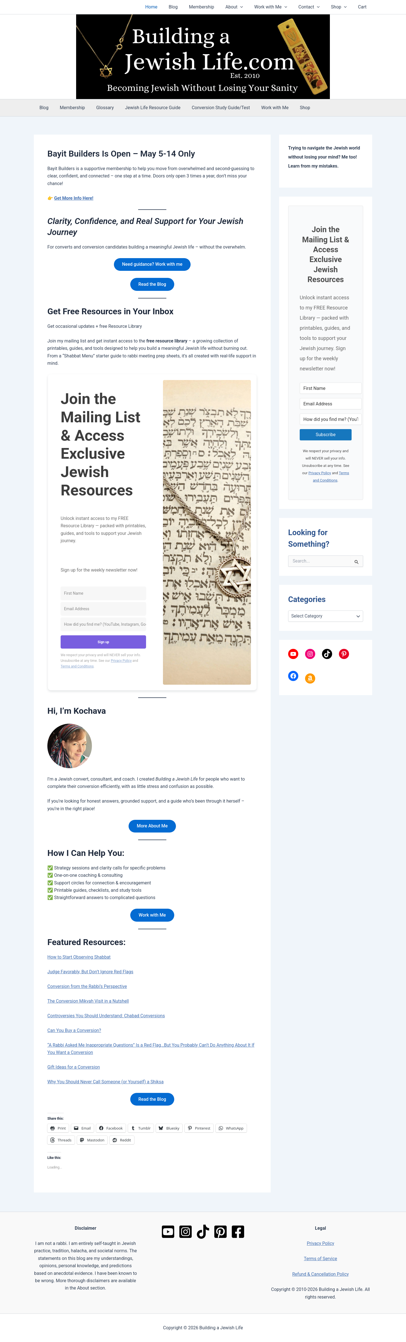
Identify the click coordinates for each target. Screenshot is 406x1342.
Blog (187, 7)
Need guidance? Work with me (152, 264)
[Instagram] (185, 1232)
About (244, 7)
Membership (213, 7)
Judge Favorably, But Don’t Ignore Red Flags (91, 972)
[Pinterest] (220, 1232)
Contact (314, 7)
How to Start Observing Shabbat (79, 958)
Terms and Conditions (77, 667)
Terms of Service (320, 1258)
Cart (363, 7)
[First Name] (103, 593)
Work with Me (278, 7)
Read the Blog (152, 284)
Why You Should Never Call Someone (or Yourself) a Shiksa (106, 1082)
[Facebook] (238, 1232)
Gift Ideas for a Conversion (74, 1068)
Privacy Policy (121, 661)
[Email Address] (103, 609)
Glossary (99, 107)
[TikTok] (203, 1232)
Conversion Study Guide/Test (211, 107)
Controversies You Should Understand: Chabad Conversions (107, 1016)
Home (168, 7)
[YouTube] (168, 1232)
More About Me (152, 826)
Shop (342, 7)
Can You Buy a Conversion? (74, 1031)
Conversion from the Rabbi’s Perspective (87, 987)
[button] (250, 7)
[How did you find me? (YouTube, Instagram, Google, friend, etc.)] (103, 624)
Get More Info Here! (74, 198)
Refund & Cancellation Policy (320, 1274)
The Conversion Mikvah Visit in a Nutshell (88, 1002)
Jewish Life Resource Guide (145, 107)
